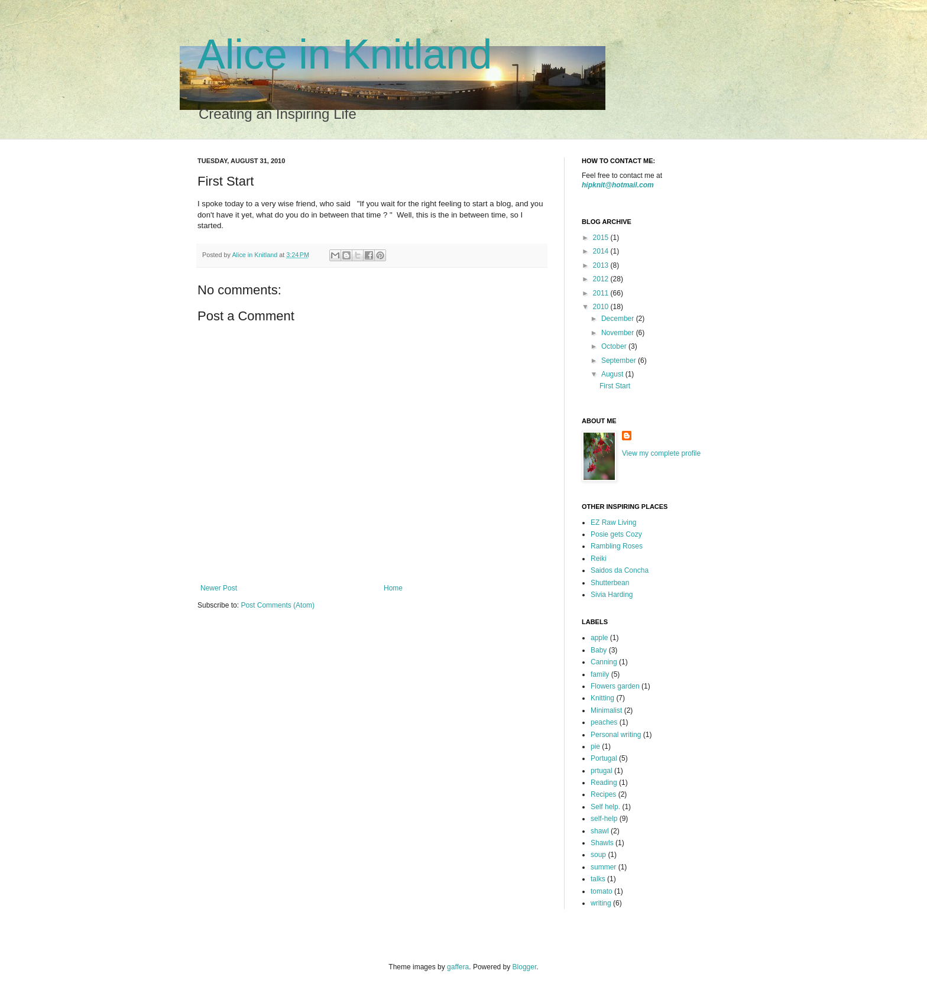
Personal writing (616, 735)
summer (603, 867)
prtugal (601, 771)
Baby (599, 650)
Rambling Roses (617, 546)
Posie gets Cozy (616, 534)
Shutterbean (610, 583)
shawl (600, 831)
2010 (602, 307)
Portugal (604, 758)
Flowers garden (615, 686)
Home (393, 588)
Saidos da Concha (620, 570)
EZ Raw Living (613, 522)
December (618, 318)
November (618, 333)
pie (595, 746)
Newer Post (218, 588)
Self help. (605, 807)
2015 (602, 237)
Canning (604, 662)
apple (599, 638)
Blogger (525, 967)
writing (601, 903)
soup (598, 855)
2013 (602, 265)
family (600, 674)
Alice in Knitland (344, 54)
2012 (602, 279)
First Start (614, 386)
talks (598, 879)
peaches (604, 722)
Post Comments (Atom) (278, 605)
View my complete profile (661, 453)
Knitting (602, 698)
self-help (604, 818)
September (619, 360)
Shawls (602, 843)
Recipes (603, 794)
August (613, 374)
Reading (604, 782)
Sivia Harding (612, 594)
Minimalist (606, 710)
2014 (602, 251)
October (614, 346)
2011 (602, 293)
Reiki (599, 558)
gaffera (458, 967)
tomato (601, 891)
